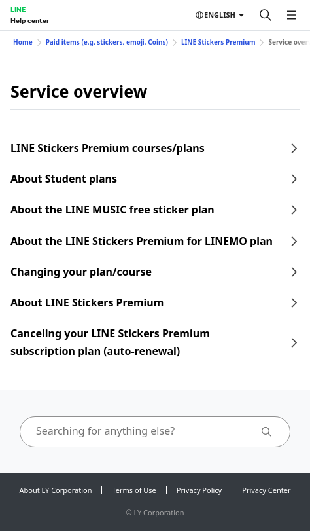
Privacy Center (266, 490)
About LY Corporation (56, 490)
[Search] (265, 15)
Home (23, 41)
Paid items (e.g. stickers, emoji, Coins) (107, 41)
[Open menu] (292, 15)
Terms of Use (134, 490)
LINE (18, 9)
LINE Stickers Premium (218, 41)
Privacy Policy (199, 490)
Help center (29, 20)
